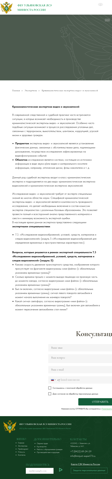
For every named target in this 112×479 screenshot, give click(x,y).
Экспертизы (31, 90)
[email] (40, 471)
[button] (89, 470)
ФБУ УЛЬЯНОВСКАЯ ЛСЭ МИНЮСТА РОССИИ (45, 424)
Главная (16, 90)
